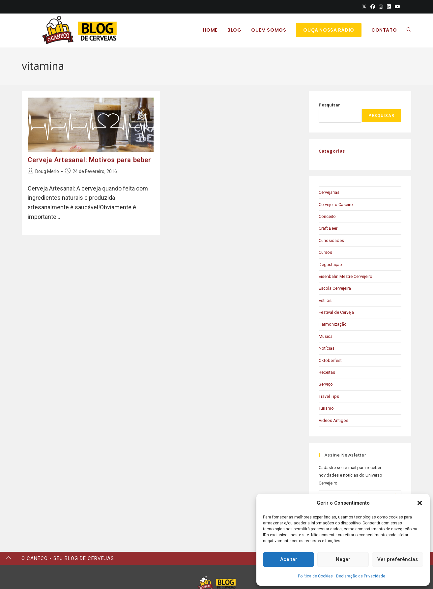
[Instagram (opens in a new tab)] (381, 6)
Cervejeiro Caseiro (336, 204)
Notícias (326, 348)
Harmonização (333, 324)
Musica (325, 336)
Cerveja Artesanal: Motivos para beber (89, 160)
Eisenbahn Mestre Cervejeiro (345, 276)
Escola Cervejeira (335, 288)
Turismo (326, 408)
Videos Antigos (333, 420)
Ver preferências (397, 559)
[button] (420, 503)
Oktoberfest (330, 360)
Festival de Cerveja (336, 312)
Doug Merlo (47, 171)
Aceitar (288, 559)
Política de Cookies (315, 576)
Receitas (327, 372)
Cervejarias (329, 192)
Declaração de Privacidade (360, 576)
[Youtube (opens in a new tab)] (396, 6)
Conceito (327, 216)
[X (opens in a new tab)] (364, 6)
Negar (343, 559)
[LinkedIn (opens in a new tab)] (389, 6)
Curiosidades (331, 240)
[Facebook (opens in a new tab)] (372, 6)
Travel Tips (329, 396)
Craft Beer (328, 228)
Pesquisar (329, 105)
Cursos (325, 252)
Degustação (330, 264)
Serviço (326, 384)
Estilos (325, 300)
